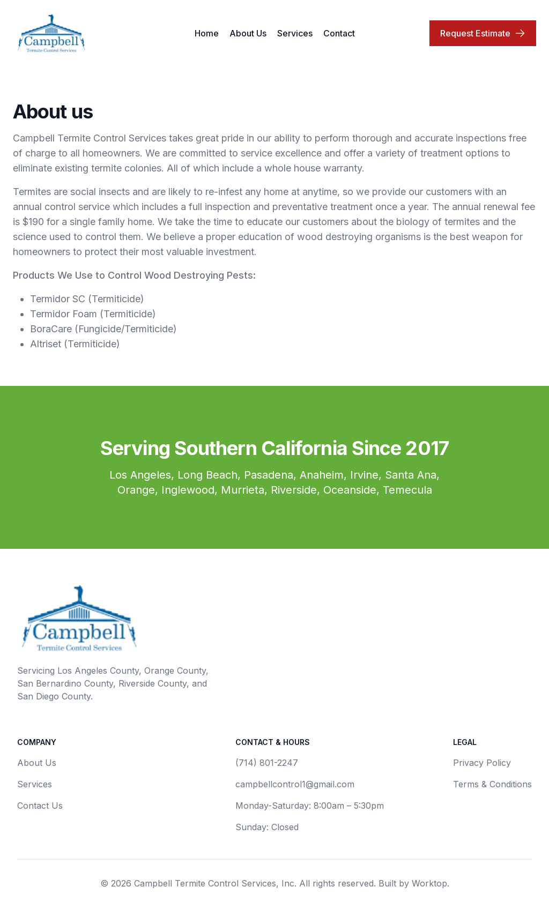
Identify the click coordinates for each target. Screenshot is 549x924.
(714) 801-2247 (266, 762)
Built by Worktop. (414, 883)
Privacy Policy (482, 762)
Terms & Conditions (492, 784)
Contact (339, 33)
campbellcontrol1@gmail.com (294, 784)
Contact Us (40, 805)
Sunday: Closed (267, 827)
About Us (247, 33)
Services (295, 33)
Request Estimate (482, 33)
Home (207, 33)
